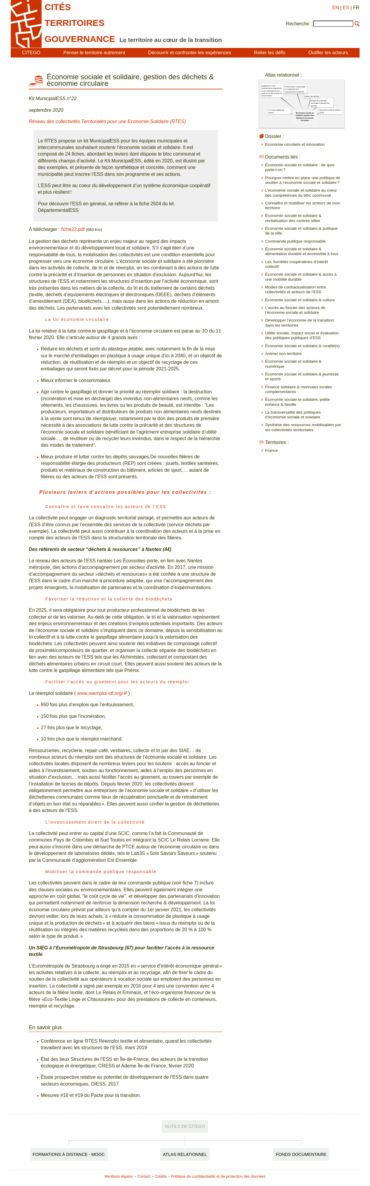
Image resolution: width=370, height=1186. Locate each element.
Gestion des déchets (311, 96)
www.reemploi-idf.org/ (100, 693)
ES (346, 7)
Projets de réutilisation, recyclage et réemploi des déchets (320, 103)
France (271, 450)
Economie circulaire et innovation (294, 144)
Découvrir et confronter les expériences (189, 52)
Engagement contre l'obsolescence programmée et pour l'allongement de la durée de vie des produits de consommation (271, 91)
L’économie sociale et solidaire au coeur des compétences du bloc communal (301, 192)
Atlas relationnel (185, 1154)
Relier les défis (269, 52)
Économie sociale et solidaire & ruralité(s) (302, 346)
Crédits (161, 1176)
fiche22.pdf (72, 229)
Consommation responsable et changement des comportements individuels (295, 89)
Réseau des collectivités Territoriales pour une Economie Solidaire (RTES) (107, 121)
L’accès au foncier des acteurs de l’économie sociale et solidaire (295, 310)
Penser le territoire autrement (94, 52)
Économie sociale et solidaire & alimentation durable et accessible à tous (301, 251)
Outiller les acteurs (328, 52)
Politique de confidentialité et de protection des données (218, 1176)
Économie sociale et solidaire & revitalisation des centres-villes (293, 218)
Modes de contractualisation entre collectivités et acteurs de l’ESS (295, 289)
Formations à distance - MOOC (69, 1154)
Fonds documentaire (301, 1154)
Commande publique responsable (295, 241)
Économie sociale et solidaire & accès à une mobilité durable (301, 276)
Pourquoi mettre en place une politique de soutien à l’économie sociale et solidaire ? (302, 180)
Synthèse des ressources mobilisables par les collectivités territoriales (303, 427)
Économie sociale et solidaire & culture (300, 300)
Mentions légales (118, 1176)
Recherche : (299, 23)
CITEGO (31, 52)
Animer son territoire (283, 353)
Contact (143, 1176)
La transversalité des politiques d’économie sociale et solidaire (293, 414)
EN (335, 7)
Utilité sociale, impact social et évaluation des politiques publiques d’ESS (302, 335)
